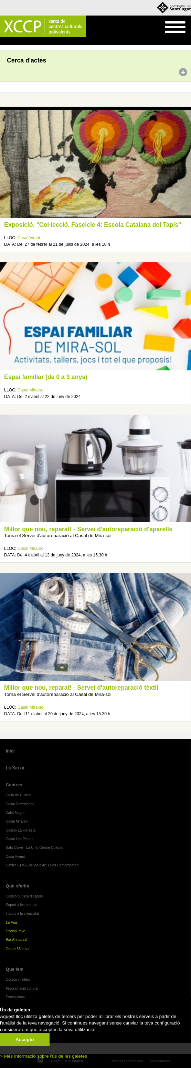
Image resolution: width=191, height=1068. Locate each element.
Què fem (15, 969)
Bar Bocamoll (16, 940)
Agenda (18, 41)
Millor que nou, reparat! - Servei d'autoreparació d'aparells (88, 529)
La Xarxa (15, 767)
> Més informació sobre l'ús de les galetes (43, 1056)
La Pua (11, 922)
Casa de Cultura (19, 795)
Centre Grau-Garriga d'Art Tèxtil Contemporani (42, 865)
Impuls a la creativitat (22, 913)
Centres (14, 784)
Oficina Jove (15, 931)
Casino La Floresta (21, 830)
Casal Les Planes (19, 839)
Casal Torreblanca (20, 804)
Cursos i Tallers (18, 979)
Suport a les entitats (21, 905)
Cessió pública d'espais (24, 896)
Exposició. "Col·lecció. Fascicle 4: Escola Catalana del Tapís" (92, 224)
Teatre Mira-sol (18, 949)
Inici (3, 41)
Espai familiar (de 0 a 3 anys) (45, 376)
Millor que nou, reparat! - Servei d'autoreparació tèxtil (81, 687)
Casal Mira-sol (31, 390)
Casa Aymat (29, 237)
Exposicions (15, 997)
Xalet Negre (15, 813)
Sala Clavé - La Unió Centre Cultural (34, 847)
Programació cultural (22, 988)
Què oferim (17, 886)
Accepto (24, 1039)
